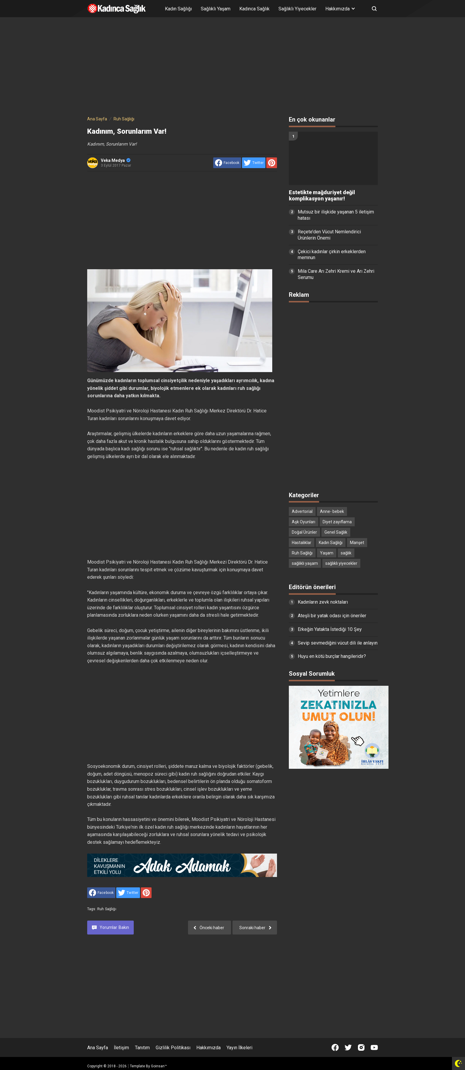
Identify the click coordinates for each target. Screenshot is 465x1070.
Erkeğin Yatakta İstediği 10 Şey (330, 629)
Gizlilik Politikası (173, 1047)
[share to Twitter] (253, 162)
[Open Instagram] (361, 1047)
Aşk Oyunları (303, 521)
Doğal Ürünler (304, 532)
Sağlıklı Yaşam (215, 9)
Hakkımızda (208, 1047)
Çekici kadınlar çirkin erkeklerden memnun (332, 255)
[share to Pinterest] (271, 162)
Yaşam (326, 553)
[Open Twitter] (348, 1047)
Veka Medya (115, 160)
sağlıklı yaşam (305, 563)
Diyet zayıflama (337, 521)
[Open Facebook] (335, 1047)
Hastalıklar (301, 542)
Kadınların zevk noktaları (323, 602)
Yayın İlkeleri (239, 1047)
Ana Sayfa (97, 1047)
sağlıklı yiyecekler (341, 563)
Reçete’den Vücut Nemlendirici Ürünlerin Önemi (329, 235)
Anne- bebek (332, 511)
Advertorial (302, 511)
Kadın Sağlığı (178, 9)
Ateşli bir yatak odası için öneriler (332, 615)
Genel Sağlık (335, 532)
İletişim (121, 1047)
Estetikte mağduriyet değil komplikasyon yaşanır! (322, 195)
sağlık (346, 553)
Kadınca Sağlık (254, 9)
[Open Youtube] (374, 1047)
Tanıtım (142, 1047)
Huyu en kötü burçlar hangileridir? (332, 656)
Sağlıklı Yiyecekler (297, 9)
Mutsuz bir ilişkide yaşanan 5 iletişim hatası (336, 215)
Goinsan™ (159, 1066)
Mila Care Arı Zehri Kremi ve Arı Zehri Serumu (336, 274)
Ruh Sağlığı (106, 909)
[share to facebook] (227, 162)
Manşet (357, 542)
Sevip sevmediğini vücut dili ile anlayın (338, 643)
